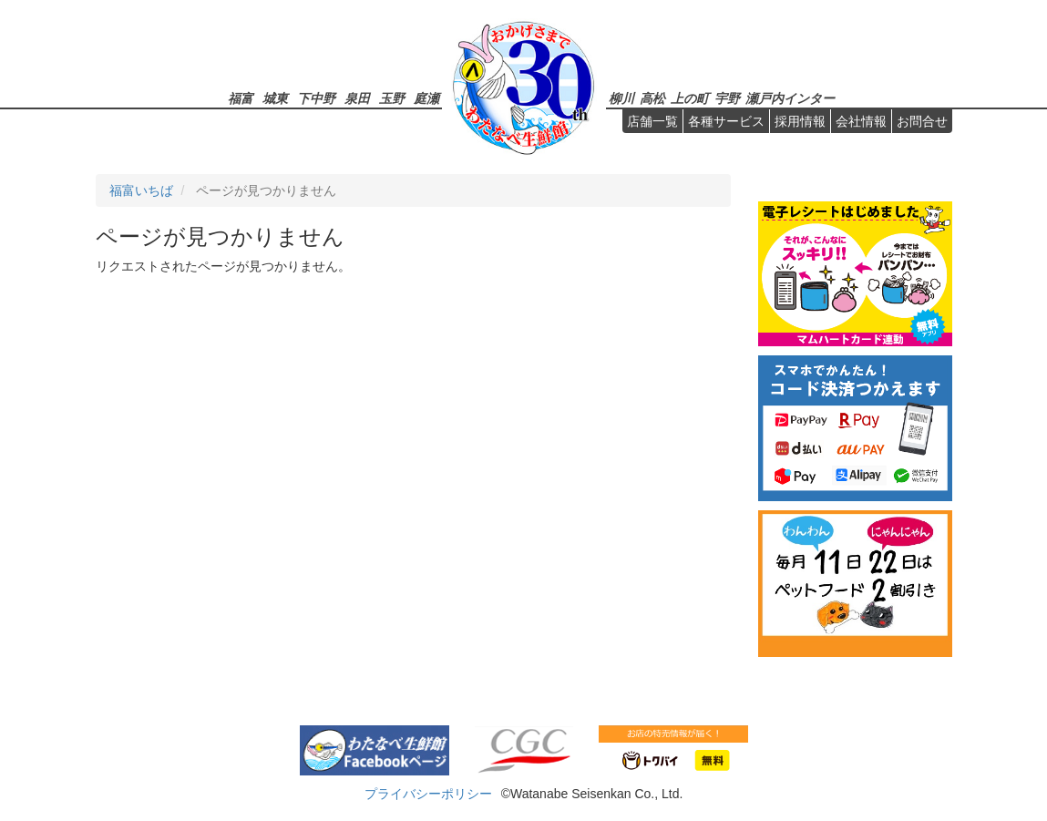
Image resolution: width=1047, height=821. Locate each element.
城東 (275, 98)
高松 (652, 98)
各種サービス (726, 121)
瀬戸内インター (790, 98)
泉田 (357, 98)
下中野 (316, 98)
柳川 (621, 98)
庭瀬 (426, 98)
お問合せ (922, 121)
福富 (240, 98)
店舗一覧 (652, 121)
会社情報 (861, 121)
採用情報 (800, 121)
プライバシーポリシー (428, 793)
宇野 (727, 98)
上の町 (690, 98)
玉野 (392, 98)
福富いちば (141, 190)
